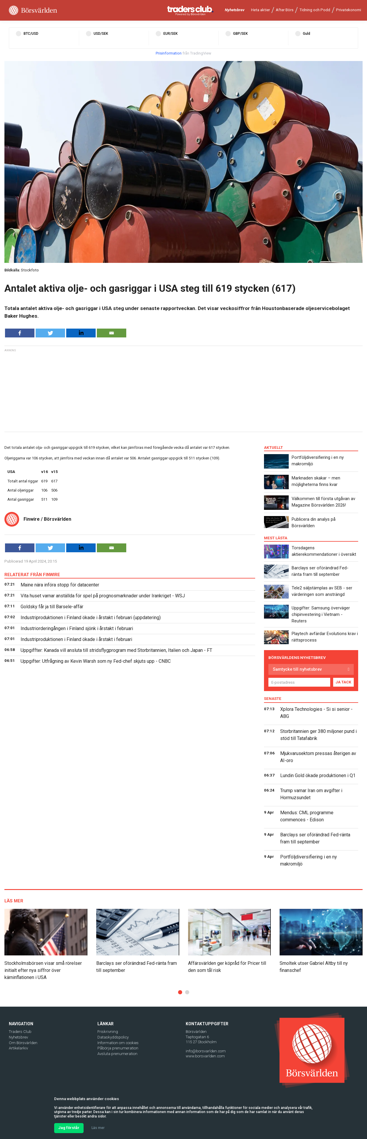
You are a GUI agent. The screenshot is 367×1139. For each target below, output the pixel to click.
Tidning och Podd (314, 10)
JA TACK (343, 682)
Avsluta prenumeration (117, 1053)
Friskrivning (107, 1031)
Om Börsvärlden (23, 1043)
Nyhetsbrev (235, 10)
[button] (180, 992)
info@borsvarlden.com (206, 1051)
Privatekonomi (348, 10)
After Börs (284, 10)
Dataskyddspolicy (113, 1037)
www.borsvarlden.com (205, 1056)
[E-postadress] (299, 682)
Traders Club (20, 1031)
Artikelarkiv (18, 1048)
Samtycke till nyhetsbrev (297, 669)
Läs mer (98, 1128)
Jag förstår (68, 1127)
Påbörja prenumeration (117, 1048)
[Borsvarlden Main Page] (33, 10)
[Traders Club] (190, 10)
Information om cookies (118, 1043)
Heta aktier (260, 10)
